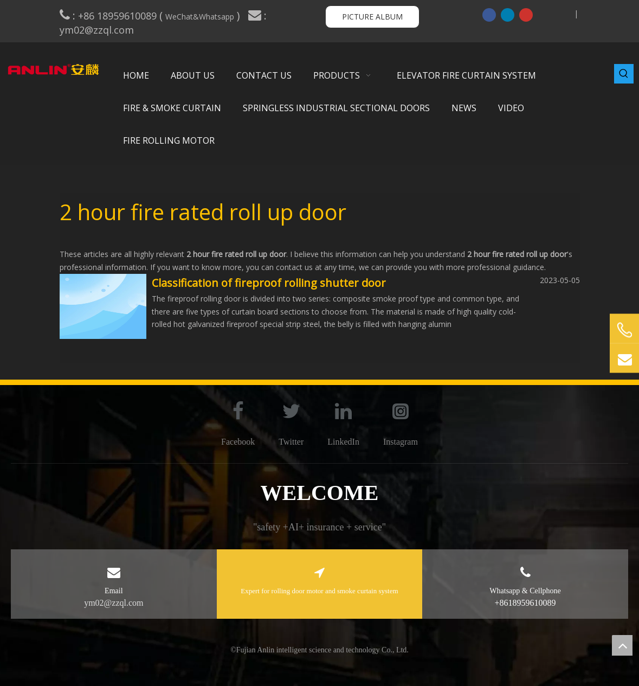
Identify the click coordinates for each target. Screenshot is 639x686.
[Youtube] (526, 15)
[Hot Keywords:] (624, 74)
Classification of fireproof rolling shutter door (269, 282)
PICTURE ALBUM (372, 16)
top (622, 645)
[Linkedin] (507, 15)
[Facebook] (489, 15)
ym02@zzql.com (98, 29)
